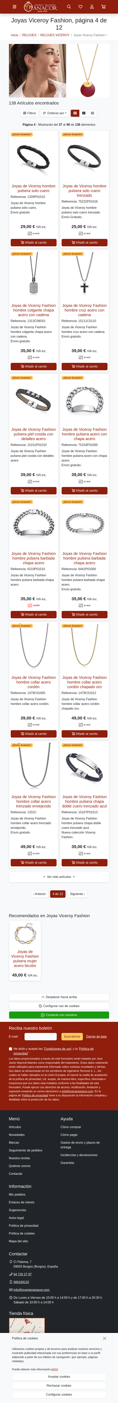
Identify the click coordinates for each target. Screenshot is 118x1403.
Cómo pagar (69, 1134)
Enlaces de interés (22, 1202)
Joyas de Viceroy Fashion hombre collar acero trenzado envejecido (33, 801)
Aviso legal (16, 1218)
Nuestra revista (19, 1158)
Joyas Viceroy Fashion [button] (89, 35)
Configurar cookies (59, 1394)
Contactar (15, 1173)
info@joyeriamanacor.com (77, 1091)
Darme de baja (96, 1036)
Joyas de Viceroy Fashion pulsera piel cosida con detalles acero (33, 434)
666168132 (21, 1282)
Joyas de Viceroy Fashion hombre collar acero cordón (33, 682)
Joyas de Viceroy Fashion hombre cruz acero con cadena (84, 310)
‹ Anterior (39, 894)
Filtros (29, 113)
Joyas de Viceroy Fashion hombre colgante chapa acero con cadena (33, 310)
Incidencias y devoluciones (79, 1155)
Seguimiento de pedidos (25, 1150)
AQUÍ (54, 1369)
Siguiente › (77, 894)
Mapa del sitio (18, 1241)
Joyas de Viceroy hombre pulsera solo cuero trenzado (84, 190)
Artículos (15, 1127)
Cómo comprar (71, 1127)
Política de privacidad (35, 1095)
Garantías (67, 1162)
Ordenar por (53, 113)
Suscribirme (72, 1036)
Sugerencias (17, 1210)
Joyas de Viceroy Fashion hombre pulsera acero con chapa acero (84, 434)
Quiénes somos (20, 1166)
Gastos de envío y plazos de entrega (80, 1145)
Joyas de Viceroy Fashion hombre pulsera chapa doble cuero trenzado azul (84, 801)
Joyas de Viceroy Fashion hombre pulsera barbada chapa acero (33, 558)
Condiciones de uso (57, 1048)
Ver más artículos (59, 876)
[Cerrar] (104, 1338)
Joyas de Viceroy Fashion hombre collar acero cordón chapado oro (84, 682)
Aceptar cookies (59, 1376)
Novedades (17, 1134)
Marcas (14, 1142)
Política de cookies (22, 1233)
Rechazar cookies (59, 1385)
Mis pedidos (17, 1194)
